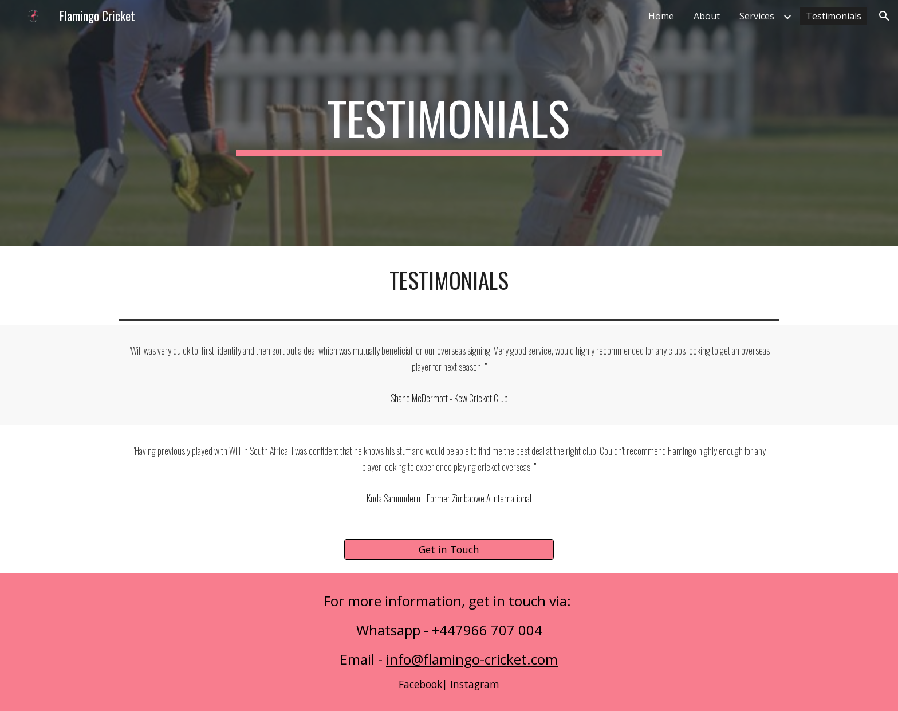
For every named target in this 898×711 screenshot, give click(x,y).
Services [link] (756, 16)
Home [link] (661, 16)
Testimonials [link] (833, 16)
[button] (884, 16)
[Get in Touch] (449, 549)
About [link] (707, 16)
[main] (449, 123)
